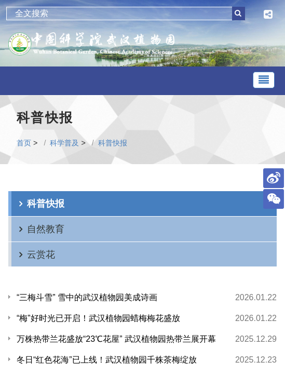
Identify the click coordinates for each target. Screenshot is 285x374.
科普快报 (112, 143)
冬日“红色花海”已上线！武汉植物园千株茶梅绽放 (107, 359)
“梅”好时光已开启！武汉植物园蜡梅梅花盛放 (98, 318)
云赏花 (41, 254)
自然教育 (45, 228)
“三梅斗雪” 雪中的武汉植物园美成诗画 (87, 297)
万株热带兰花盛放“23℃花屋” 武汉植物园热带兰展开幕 (116, 339)
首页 (24, 143)
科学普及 (64, 143)
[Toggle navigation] (264, 80)
